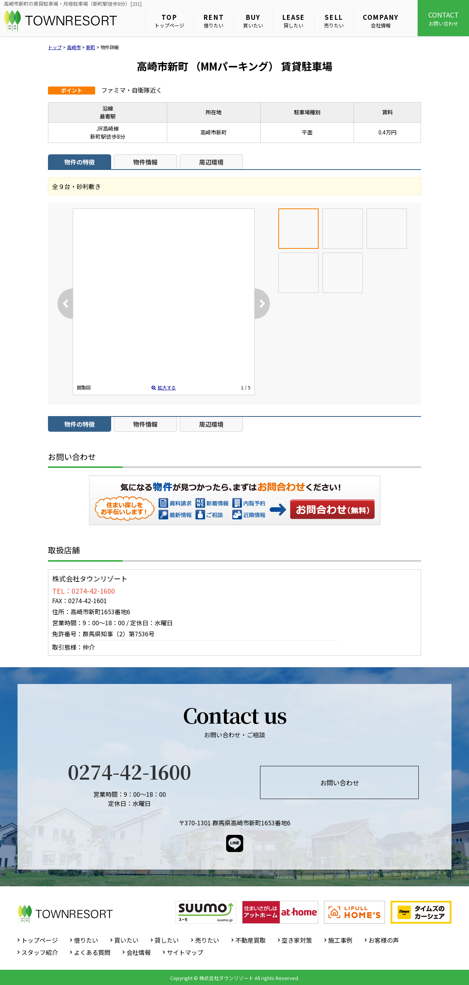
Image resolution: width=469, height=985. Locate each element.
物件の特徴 (79, 162)
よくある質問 (92, 952)
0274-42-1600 (129, 771)
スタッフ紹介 (39, 952)
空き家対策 (297, 940)
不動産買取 (250, 940)
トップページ (169, 20)
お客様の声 (383, 940)
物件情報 (145, 162)
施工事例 (340, 940)
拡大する (164, 387)
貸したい (293, 20)
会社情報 (381, 20)
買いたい (253, 20)
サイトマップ (185, 952)
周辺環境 (211, 162)
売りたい (334, 20)
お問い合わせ (443, 18)
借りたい (213, 20)
